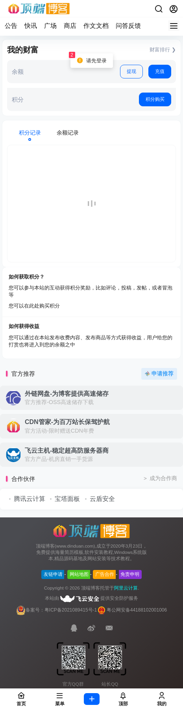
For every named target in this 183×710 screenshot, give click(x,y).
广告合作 (104, 574)
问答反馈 (128, 25)
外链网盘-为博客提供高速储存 (67, 393)
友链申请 (53, 574)
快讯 (30, 25)
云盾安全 (102, 498)
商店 (70, 25)
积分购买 (155, 99)
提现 (131, 71)
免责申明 (129, 574)
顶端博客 (90, 588)
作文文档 (96, 25)
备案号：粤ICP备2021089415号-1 (56, 610)
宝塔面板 (67, 498)
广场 (50, 25)
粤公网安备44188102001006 (137, 610)
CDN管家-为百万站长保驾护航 (67, 422)
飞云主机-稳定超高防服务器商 (67, 450)
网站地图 (79, 574)
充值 (160, 71)
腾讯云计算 (29, 498)
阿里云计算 (126, 588)
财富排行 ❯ (163, 50)
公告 (11, 25)
